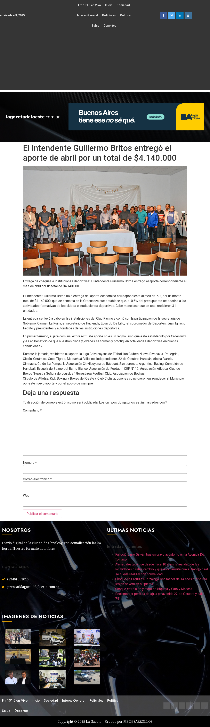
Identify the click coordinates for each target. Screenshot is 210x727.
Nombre (30, 462)
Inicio (109, 5)
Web (26, 495)
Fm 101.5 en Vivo (89, 5)
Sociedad (123, 5)
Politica (125, 15)
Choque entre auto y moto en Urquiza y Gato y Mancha (153, 589)
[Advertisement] (105, 61)
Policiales (109, 15)
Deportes (110, 25)
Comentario (32, 410)
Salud (95, 25)
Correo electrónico (37, 479)
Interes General (87, 15)
